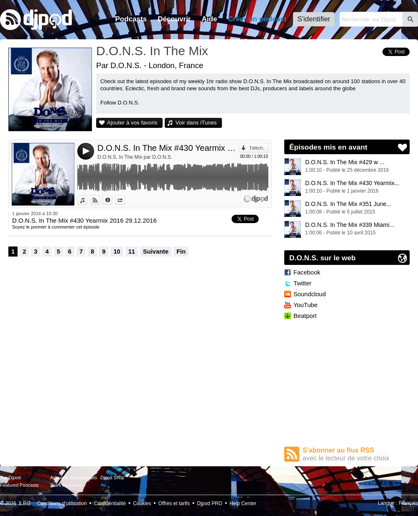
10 (116, 251)
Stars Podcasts (65, 485)
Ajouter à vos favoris (132, 122)
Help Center (242, 503)
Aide (209, 19)
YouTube (305, 305)
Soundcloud (309, 294)
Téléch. (256, 147)
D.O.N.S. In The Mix (152, 51)
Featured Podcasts (19, 485)
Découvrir (174, 19)
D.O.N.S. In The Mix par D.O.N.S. (134, 157)
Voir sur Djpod (99, 200)
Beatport (304, 316)
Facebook (306, 272)
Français (408, 503)
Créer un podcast (257, 19)
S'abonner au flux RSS (356, 454)
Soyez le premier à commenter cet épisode (55, 226)
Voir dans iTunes (196, 122)
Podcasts (131, 19)
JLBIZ (24, 503)
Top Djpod (10, 477)
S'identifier (313, 19)
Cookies (142, 503)
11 (131, 251)
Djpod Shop (112, 477)
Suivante (155, 251)
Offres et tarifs (174, 503)
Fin (181, 251)
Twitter (302, 283)
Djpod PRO (209, 503)
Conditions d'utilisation (62, 503)
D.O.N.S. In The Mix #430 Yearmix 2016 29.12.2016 (168, 148)
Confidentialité (110, 503)
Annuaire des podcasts (73, 477)
